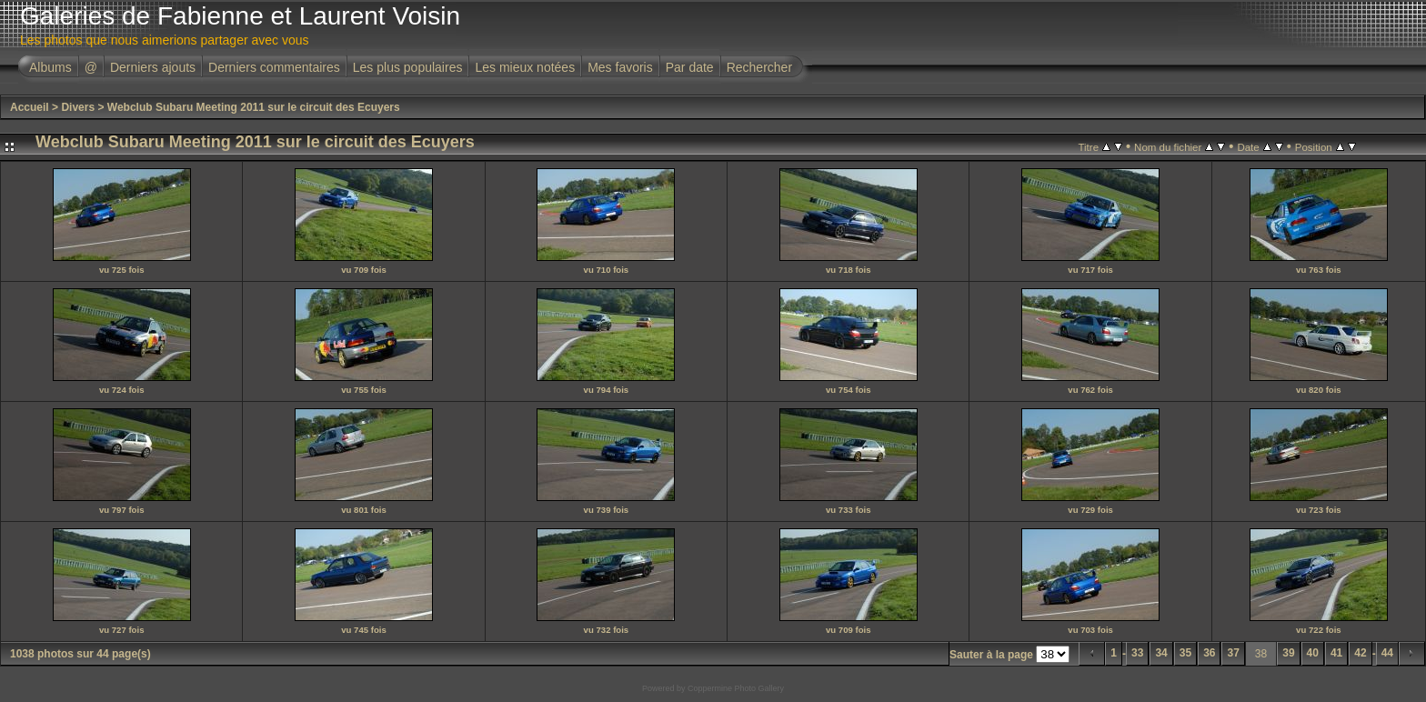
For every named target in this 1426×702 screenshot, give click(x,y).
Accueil (29, 107)
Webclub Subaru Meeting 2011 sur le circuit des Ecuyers (253, 107)
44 (1387, 653)
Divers (78, 107)
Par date (690, 67)
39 (1288, 653)
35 (1185, 653)
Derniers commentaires (274, 67)
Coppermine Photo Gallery (736, 688)
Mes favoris (620, 67)
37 (1233, 653)
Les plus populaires (408, 67)
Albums (50, 67)
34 (1161, 653)
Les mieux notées (525, 67)
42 (1360, 653)
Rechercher (759, 67)
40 (1313, 653)
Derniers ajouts (153, 67)
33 (1137, 653)
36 (1209, 653)
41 (1336, 653)
